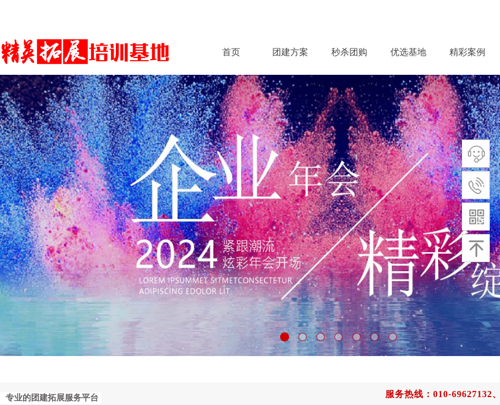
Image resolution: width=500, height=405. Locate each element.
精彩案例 (467, 52)
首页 (231, 52)
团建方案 (290, 52)
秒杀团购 (349, 52)
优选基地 (408, 52)
